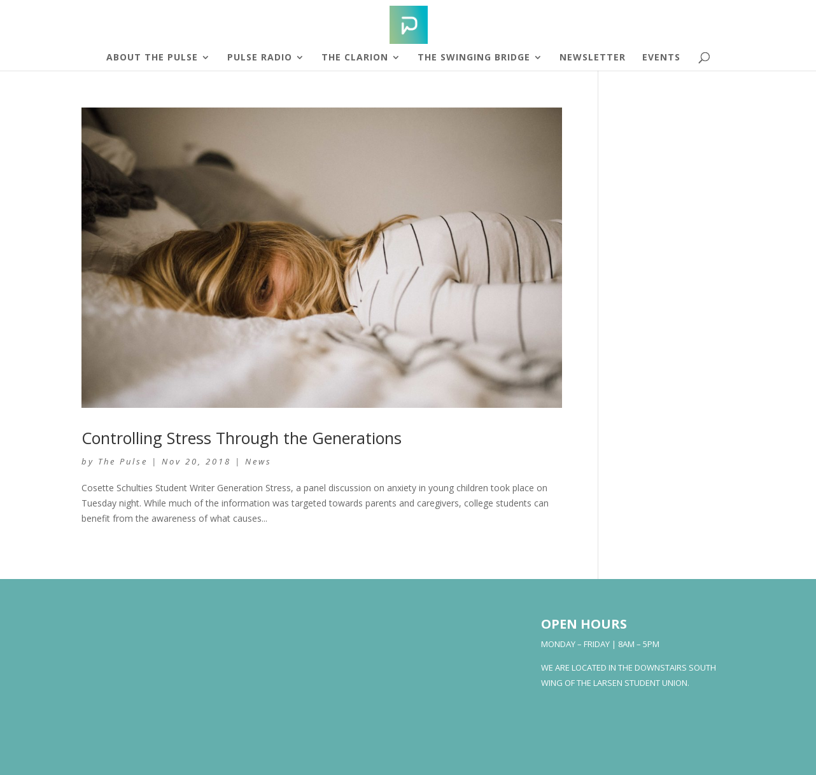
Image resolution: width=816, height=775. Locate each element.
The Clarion (354, 58)
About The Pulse (152, 58)
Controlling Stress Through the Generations (241, 438)
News (258, 461)
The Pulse (123, 461)
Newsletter (592, 58)
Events (661, 58)
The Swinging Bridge (474, 58)
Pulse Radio (259, 58)
